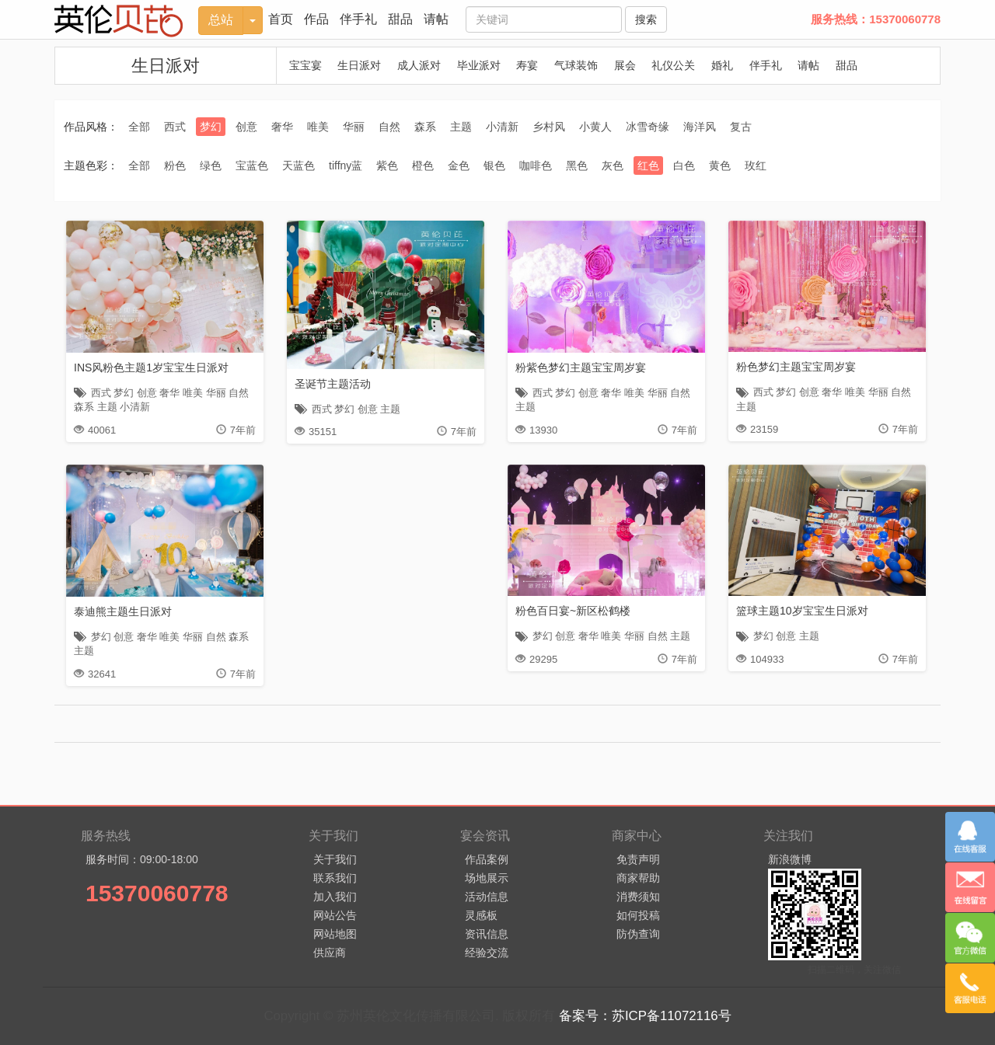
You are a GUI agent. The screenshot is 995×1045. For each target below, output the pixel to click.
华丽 (354, 126)
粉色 (175, 165)
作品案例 (486, 859)
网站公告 (335, 915)
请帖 (436, 19)
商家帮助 (638, 878)
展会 (625, 65)
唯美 (318, 126)
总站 (220, 19)
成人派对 (419, 65)
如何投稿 (638, 915)
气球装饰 (576, 65)
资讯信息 (486, 934)
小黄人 (595, 126)
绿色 (211, 165)
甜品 (400, 19)
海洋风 (699, 126)
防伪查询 (638, 934)
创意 (246, 126)
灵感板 (481, 915)
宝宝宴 (305, 65)
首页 (280, 19)
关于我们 (335, 859)
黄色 (720, 165)
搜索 (646, 19)
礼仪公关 (673, 65)
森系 (425, 126)
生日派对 (165, 65)
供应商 (329, 952)
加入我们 (335, 896)
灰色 (612, 165)
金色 (459, 165)
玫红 (755, 165)
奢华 (282, 126)
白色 (684, 165)
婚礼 (722, 65)
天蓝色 (298, 165)
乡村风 (548, 126)
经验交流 (486, 952)
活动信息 (486, 896)
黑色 (577, 165)
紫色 (387, 165)
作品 (316, 19)
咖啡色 (535, 165)
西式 (175, 126)
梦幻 (211, 126)
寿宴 (527, 65)
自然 (389, 126)
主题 (461, 126)
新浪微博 (790, 859)
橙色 (423, 165)
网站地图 (335, 934)
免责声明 (638, 859)
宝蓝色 (252, 165)
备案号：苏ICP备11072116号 (645, 1015)
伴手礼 (358, 19)
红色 (648, 165)
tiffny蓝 (345, 165)
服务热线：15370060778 (876, 19)
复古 (741, 126)
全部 (139, 126)
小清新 (502, 126)
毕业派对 (479, 65)
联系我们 (335, 878)
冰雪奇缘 (647, 126)
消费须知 (638, 896)
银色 (494, 165)
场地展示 (486, 878)
